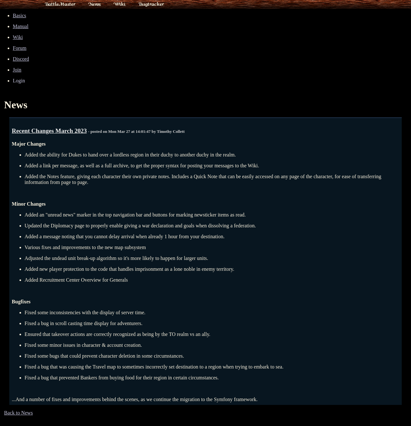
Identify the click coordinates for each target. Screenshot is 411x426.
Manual (20, 26)
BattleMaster (60, 4)
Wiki (119, 4)
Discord (21, 59)
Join (17, 69)
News (94, 4)
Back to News (18, 412)
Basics (19, 15)
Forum (20, 48)
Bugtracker (151, 4)
